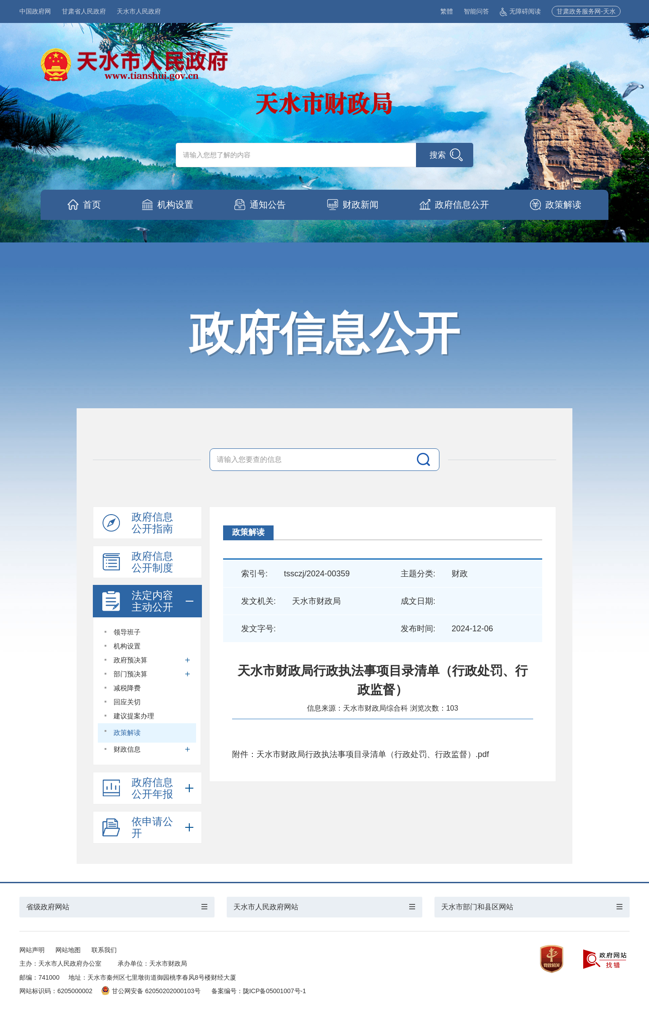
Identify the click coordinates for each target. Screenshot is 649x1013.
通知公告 (268, 205)
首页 (92, 205)
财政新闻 (361, 205)
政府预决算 (152, 660)
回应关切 (127, 702)
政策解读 (563, 205)
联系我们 (104, 950)
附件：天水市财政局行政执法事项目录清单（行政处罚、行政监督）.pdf (360, 754)
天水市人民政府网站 (265, 907)
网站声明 (32, 950)
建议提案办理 (134, 716)
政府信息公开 (462, 205)
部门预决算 (152, 674)
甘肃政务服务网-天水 (586, 11)
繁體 (446, 11)
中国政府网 (35, 11)
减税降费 (127, 688)
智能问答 (476, 11)
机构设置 (175, 205)
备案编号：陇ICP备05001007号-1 (258, 991)
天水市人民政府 (139, 11)
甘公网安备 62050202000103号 (151, 991)
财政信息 (152, 749)
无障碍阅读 (520, 11)
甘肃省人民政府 (84, 11)
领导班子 (127, 632)
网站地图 (68, 950)
